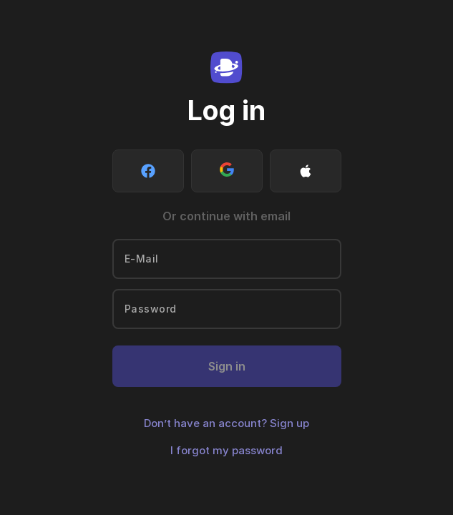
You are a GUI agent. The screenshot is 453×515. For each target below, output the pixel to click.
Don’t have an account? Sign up (226, 423)
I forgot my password (226, 450)
